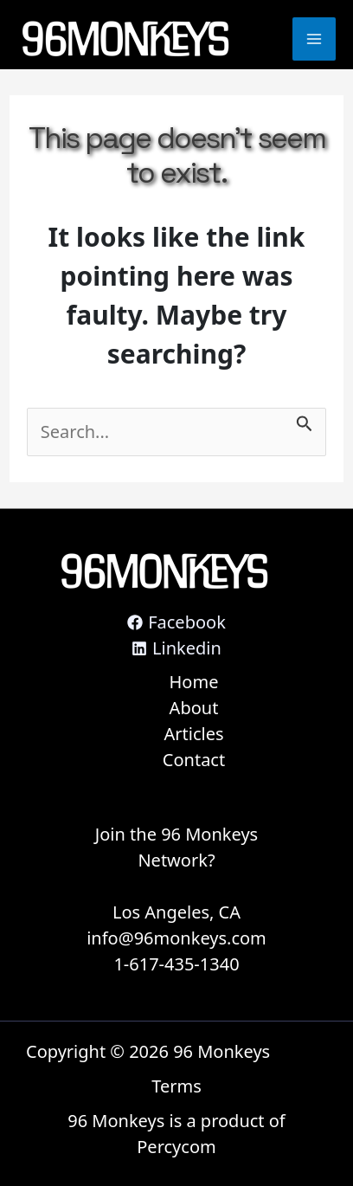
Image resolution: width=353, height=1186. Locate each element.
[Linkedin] (176, 648)
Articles (193, 733)
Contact (194, 759)
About (194, 707)
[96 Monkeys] (125, 39)
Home (194, 681)
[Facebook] (176, 622)
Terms (176, 1086)
